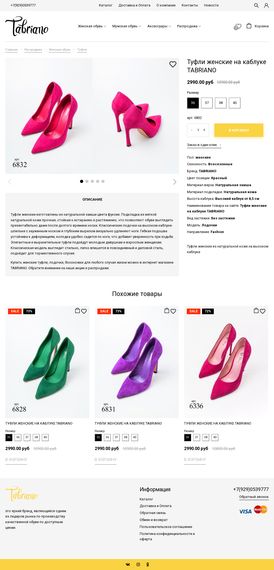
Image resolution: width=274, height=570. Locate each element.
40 (235, 103)
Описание (92, 199)
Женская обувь (60, 49)
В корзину (239, 130)
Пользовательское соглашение (166, 527)
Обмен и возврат (154, 520)
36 (193, 103)
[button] (81, 181)
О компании (166, 5)
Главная (11, 49)
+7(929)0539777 (23, 5)
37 (207, 103)
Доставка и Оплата (134, 5)
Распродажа (33, 49)
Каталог (105, 5)
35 (8, 437)
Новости (211, 5)
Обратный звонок (254, 497)
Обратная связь (153, 513)
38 (221, 103)
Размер (193, 93)
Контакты (190, 5)
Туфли (82, 49)
